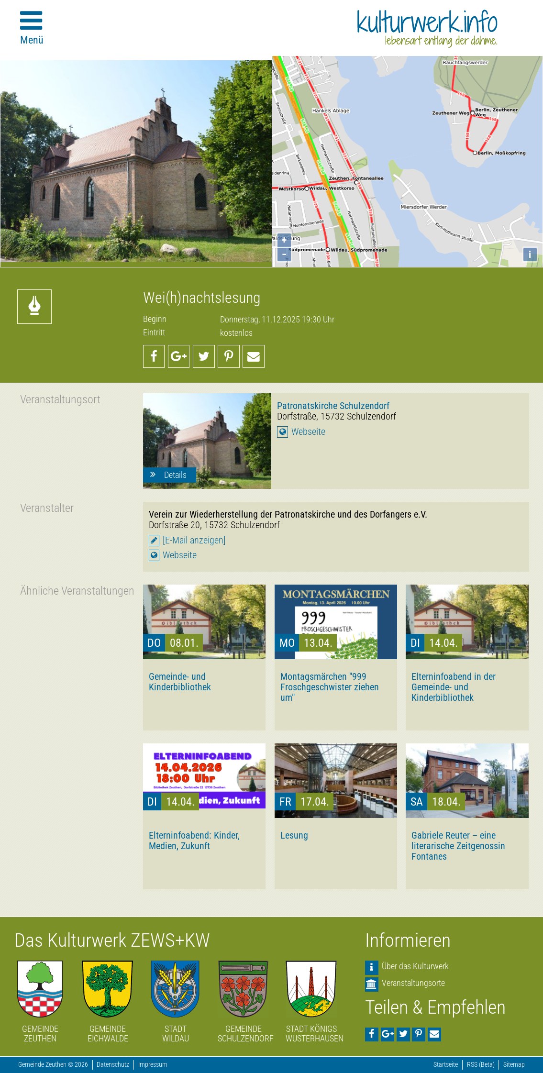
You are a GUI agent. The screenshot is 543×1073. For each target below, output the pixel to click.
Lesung (294, 835)
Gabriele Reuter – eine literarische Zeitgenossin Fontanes (458, 846)
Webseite (308, 431)
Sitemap (514, 1065)
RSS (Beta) (481, 1065)
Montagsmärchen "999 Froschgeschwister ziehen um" (329, 687)
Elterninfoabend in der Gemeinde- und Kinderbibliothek (453, 687)
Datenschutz (113, 1065)
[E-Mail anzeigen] (194, 540)
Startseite (445, 1065)
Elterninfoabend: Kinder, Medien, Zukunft (194, 840)
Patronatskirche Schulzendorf (333, 405)
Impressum (152, 1065)
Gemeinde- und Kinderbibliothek (180, 681)
